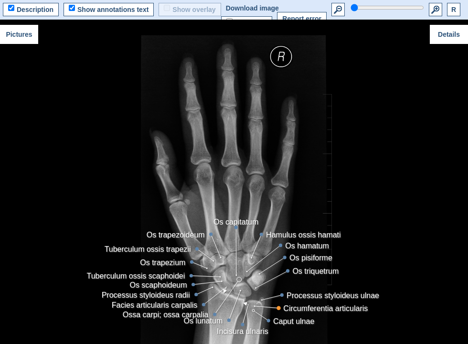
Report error (301, 18)
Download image (252, 8)
